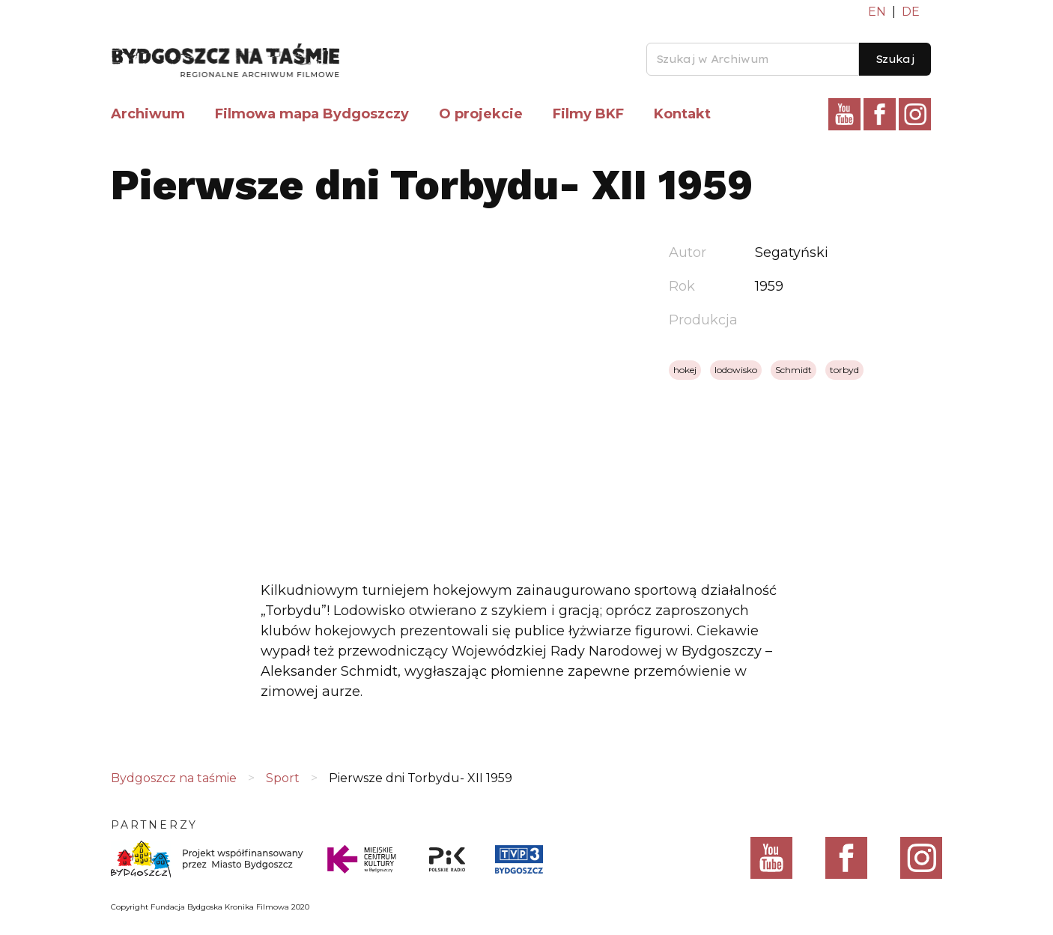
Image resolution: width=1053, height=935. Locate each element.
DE (911, 11)
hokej (685, 369)
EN (877, 11)
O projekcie (481, 114)
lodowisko (735, 369)
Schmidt (793, 369)
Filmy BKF (588, 114)
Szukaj (895, 59)
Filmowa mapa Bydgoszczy (312, 114)
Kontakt (682, 114)
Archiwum (148, 114)
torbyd (844, 369)
